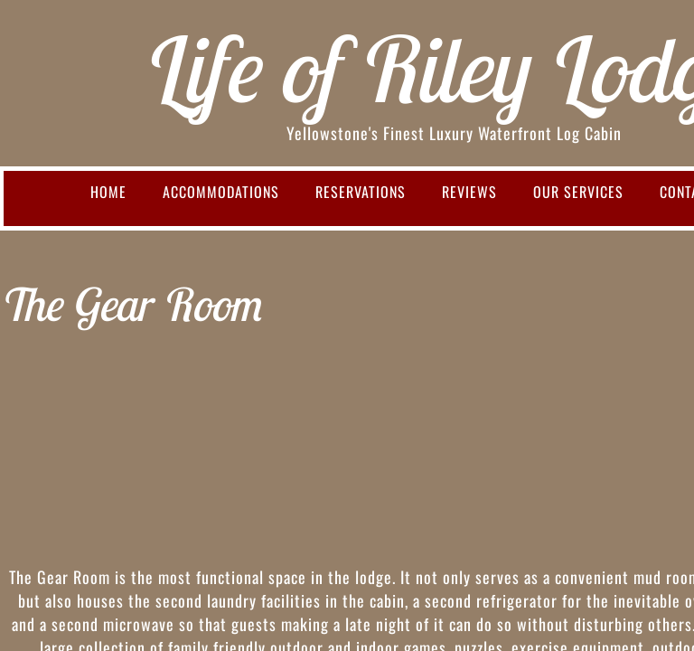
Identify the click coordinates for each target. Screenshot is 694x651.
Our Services (578, 192)
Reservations (360, 192)
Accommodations (221, 192)
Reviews (469, 192)
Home (108, 192)
